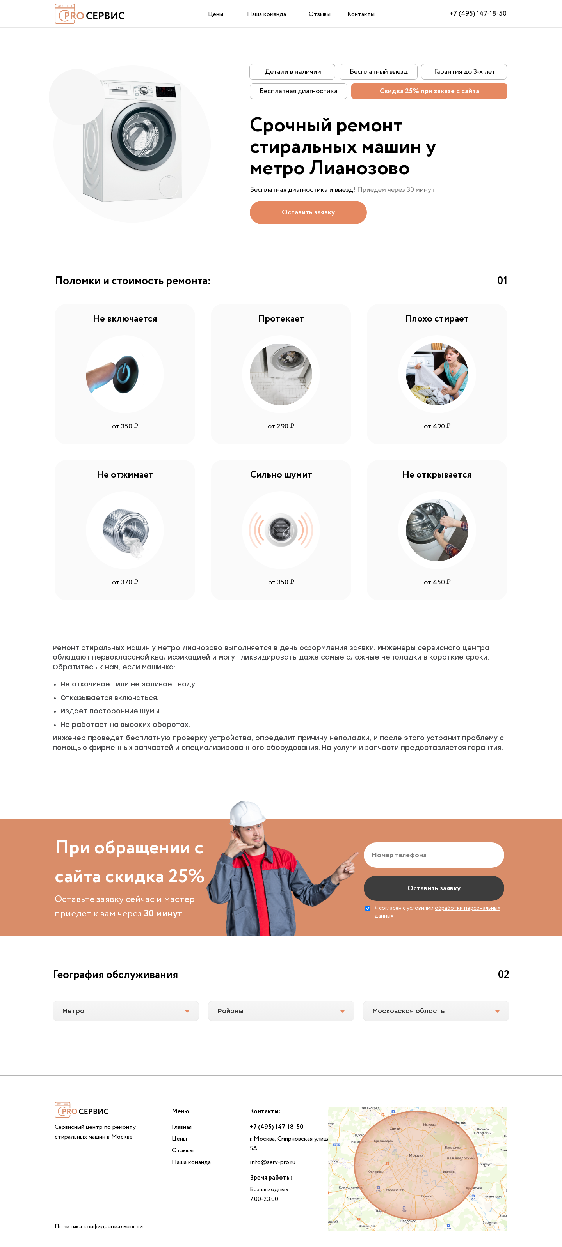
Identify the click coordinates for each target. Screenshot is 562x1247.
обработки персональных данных (437, 912)
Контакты (361, 14)
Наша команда (266, 14)
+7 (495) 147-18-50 (478, 14)
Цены (215, 14)
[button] (308, 212)
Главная (182, 1127)
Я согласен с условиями (437, 912)
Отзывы (320, 14)
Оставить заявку (434, 888)
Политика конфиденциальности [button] (99, 1226)
